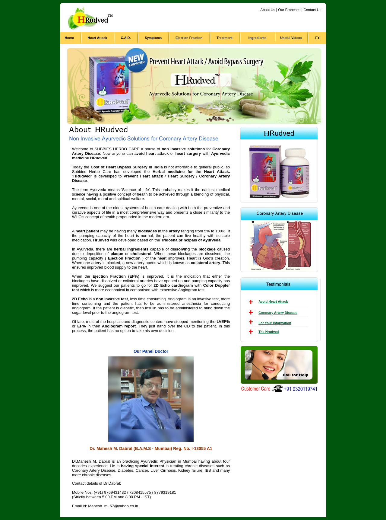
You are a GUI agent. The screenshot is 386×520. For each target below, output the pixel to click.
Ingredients (257, 38)
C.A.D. (126, 38)
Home (69, 38)
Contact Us (312, 10)
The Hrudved (268, 331)
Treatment (225, 38)
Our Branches (289, 10)
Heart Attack (97, 38)
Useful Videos (291, 38)
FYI (317, 38)
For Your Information (274, 323)
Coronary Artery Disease (277, 312)
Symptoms (153, 38)
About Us (267, 10)
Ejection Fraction (189, 38)
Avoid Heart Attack (273, 301)
